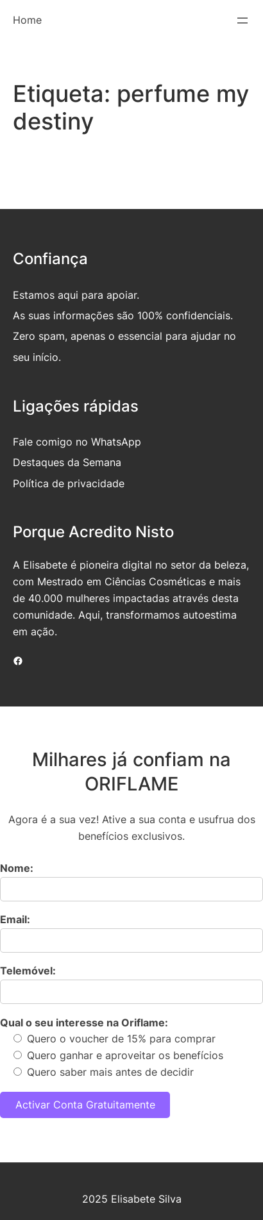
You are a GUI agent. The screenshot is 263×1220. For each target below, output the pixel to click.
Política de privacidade (68, 483)
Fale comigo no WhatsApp (77, 441)
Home (27, 19)
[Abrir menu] (242, 20)
